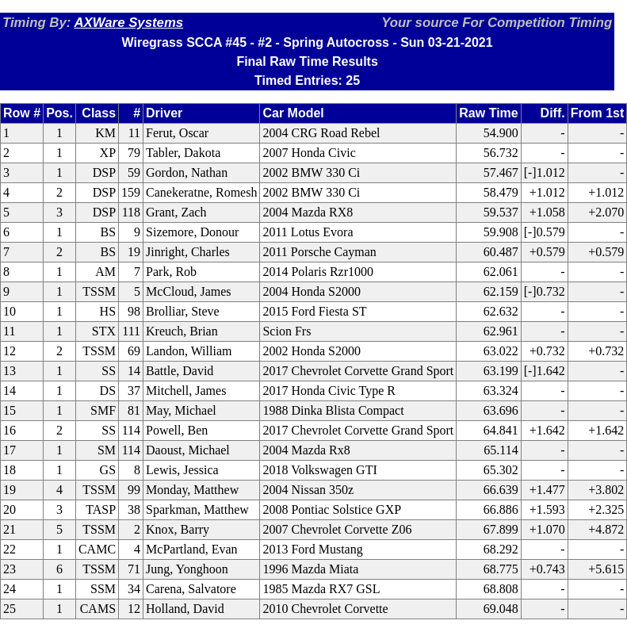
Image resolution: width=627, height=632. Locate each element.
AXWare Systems (128, 22)
